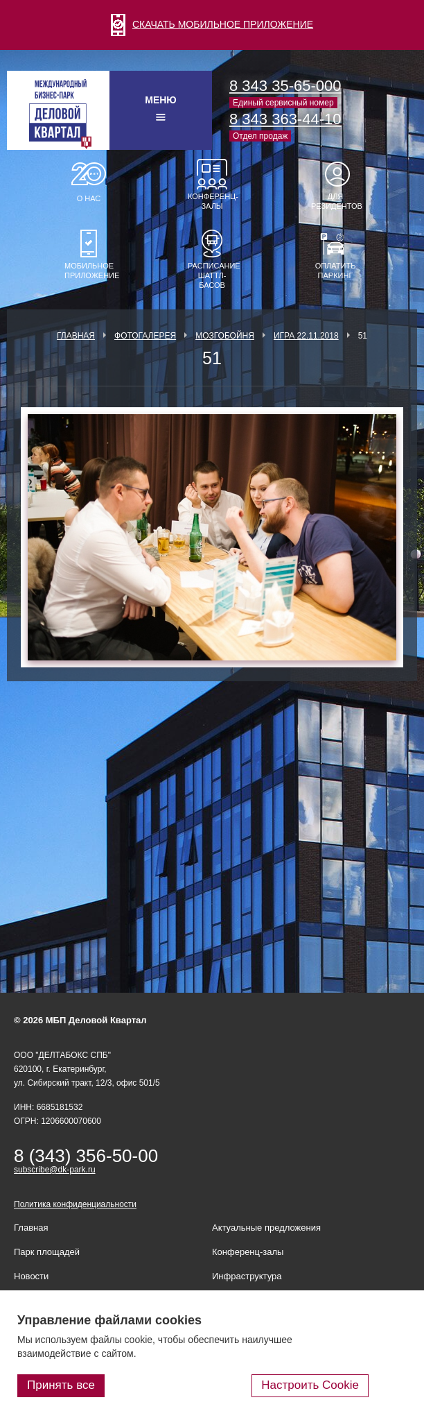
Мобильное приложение (88, 271)
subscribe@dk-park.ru (55, 1169)
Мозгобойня (224, 336)
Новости (31, 1276)
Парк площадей (47, 1252)
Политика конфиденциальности (75, 1204)
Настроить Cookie (310, 1385)
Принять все (61, 1385)
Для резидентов (335, 201)
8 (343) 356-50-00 (86, 1156)
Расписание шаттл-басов (212, 275)
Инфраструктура (246, 1276)
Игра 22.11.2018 (306, 336)
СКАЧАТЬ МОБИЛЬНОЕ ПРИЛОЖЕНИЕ (212, 24)
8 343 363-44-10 (285, 119)
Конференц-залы (212, 201)
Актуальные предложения (266, 1227)
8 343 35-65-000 (285, 85)
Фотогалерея (145, 336)
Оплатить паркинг (335, 271)
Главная (76, 336)
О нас (89, 198)
